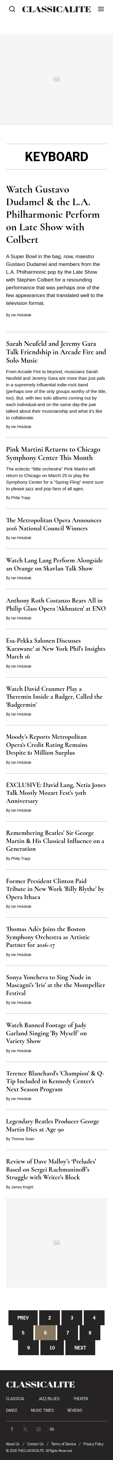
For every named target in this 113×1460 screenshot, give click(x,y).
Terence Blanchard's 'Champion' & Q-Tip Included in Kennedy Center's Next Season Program (55, 1081)
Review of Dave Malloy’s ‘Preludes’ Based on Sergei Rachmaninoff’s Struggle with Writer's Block (51, 1169)
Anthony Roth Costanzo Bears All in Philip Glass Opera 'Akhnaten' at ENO (56, 604)
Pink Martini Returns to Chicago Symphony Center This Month (53, 453)
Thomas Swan (22, 1139)
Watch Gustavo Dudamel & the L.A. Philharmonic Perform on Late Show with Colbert (53, 214)
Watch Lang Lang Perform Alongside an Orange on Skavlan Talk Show (54, 564)
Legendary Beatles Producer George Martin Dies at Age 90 (52, 1125)
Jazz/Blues (49, 1398)
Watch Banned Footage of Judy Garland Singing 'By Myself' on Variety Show (46, 1033)
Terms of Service (63, 1444)
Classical (15, 1398)
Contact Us (35, 1444)
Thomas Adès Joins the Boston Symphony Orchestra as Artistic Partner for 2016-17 (48, 937)
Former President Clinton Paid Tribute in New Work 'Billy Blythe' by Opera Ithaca (55, 889)
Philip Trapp (20, 498)
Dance (11, 1410)
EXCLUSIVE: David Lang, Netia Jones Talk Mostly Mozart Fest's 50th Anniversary (56, 793)
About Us (13, 1444)
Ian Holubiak (21, 315)
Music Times (42, 1410)
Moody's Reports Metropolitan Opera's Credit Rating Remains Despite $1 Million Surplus (46, 745)
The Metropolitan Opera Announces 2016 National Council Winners (54, 524)
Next (80, 1348)
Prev (23, 1318)
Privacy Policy (93, 1444)
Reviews (74, 1410)
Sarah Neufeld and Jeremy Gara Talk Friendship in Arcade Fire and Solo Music (56, 352)
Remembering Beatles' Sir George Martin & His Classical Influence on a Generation (55, 841)
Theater (80, 1398)
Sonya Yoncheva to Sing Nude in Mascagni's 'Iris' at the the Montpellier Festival (55, 985)
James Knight (22, 1187)
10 (52, 1348)
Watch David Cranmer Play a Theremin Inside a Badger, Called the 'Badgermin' (54, 697)
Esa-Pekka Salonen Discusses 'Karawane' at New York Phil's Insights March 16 (55, 648)
